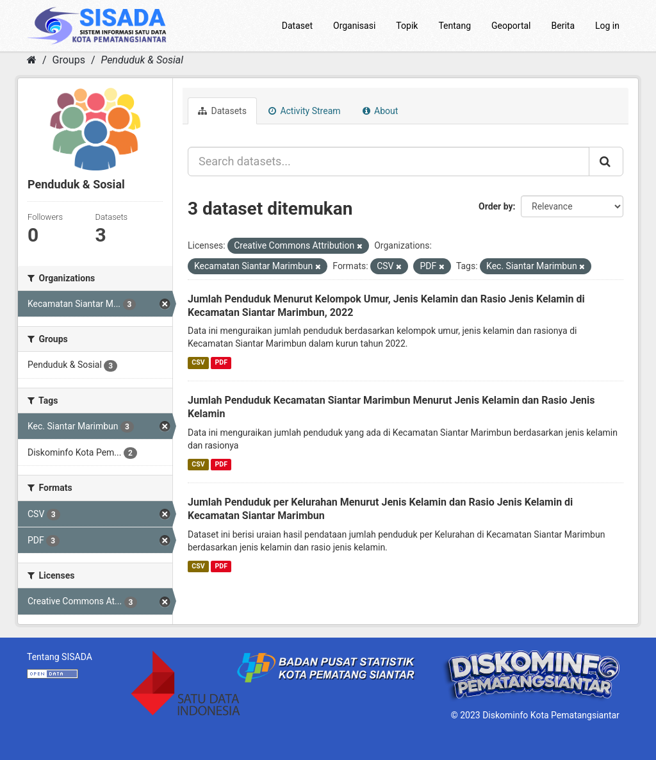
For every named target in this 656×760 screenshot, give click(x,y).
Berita (563, 26)
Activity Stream (304, 111)
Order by (496, 206)
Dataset (297, 26)
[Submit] (606, 161)
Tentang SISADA (59, 657)
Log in (607, 26)
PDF (221, 362)
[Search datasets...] (388, 161)
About (380, 111)
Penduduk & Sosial (142, 60)
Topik (407, 26)
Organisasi (354, 26)
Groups (69, 60)
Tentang (454, 26)
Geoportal (510, 26)
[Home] (32, 60)
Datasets (222, 111)
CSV (198, 362)
